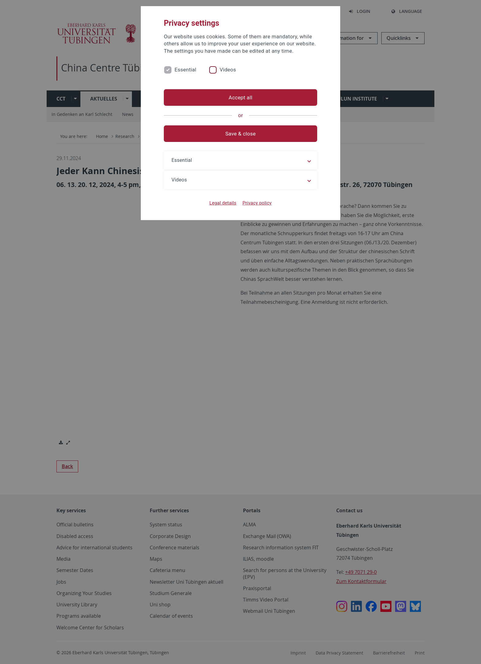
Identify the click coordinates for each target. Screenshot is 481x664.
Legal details (223, 203)
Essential (185, 70)
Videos (228, 70)
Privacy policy (256, 203)
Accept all (240, 97)
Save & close (240, 134)
